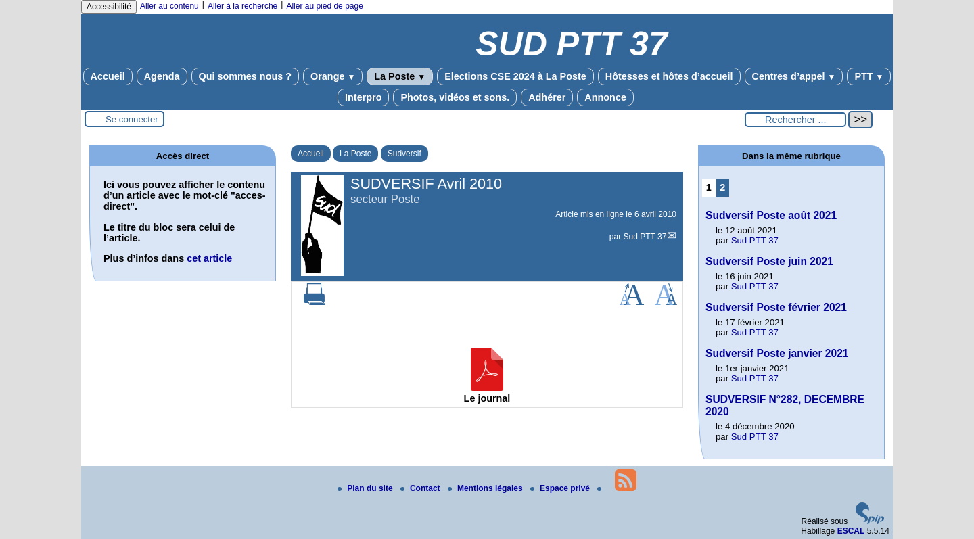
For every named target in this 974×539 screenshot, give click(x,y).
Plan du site (366, 488)
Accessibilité (109, 6)
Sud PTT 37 (645, 236)
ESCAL (851, 531)
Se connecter (132, 119)
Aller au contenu (169, 6)
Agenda (162, 76)
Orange (332, 76)
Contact (421, 488)
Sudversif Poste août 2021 (771, 215)
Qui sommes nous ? (245, 76)
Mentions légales (486, 488)
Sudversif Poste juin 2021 (769, 261)
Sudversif (404, 153)
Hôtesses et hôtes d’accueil (669, 76)
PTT (868, 76)
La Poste (399, 76)
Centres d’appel (794, 76)
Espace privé (561, 488)
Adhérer (546, 97)
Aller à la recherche (242, 6)
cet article (209, 258)
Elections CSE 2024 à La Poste (515, 76)
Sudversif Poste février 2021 (776, 307)
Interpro (363, 97)
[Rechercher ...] (795, 119)
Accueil (108, 76)
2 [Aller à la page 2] (722, 187)
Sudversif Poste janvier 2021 (777, 353)
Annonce (605, 97)
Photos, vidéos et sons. (454, 97)
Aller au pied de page (324, 6)
